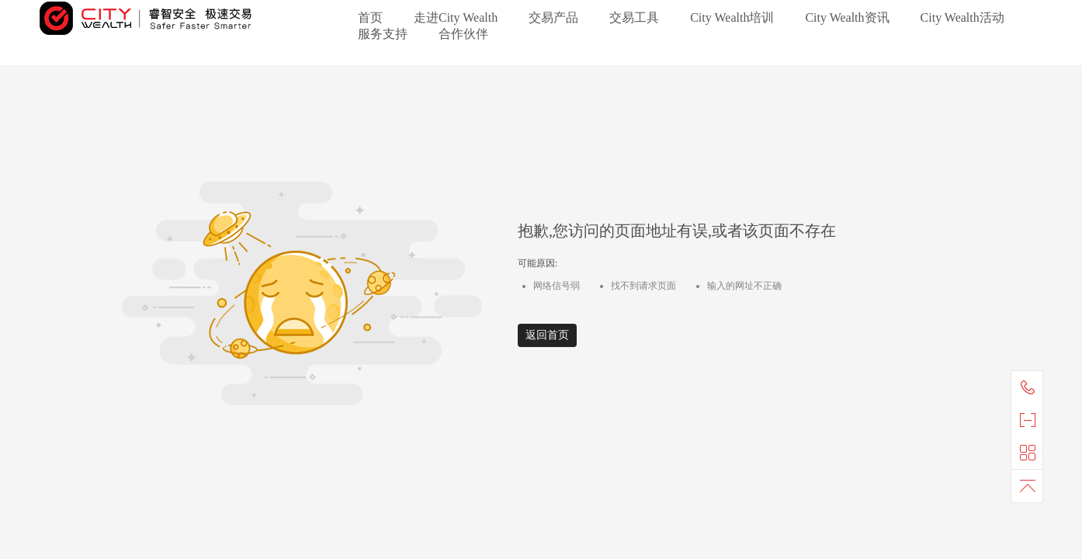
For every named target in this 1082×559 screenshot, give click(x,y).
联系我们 (1030, 387)
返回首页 (547, 335)
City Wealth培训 (732, 17)
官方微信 (1030, 420)
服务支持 (382, 33)
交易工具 (634, 17)
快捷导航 (1030, 452)
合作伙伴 (463, 33)
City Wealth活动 (962, 17)
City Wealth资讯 (847, 17)
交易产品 (553, 17)
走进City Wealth (456, 17)
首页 (370, 17)
